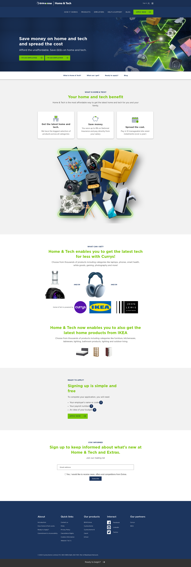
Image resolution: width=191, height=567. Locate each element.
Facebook (116, 522)
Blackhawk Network (91, 554)
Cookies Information (67, 536)
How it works (71, 12)
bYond (86, 536)
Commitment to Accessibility (48, 533)
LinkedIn (116, 527)
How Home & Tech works (46, 525)
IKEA (132, 525)
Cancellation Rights (67, 533)
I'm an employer (57, 58)
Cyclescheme (88, 525)
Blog (128, 12)
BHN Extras (88, 522)
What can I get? (93, 75)
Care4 (86, 533)
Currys (132, 522)
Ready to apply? (111, 75)
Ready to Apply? (43, 529)
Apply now (76, 416)
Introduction (42, 522)
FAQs (63, 525)
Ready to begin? (95, 563)
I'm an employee (30, 58)
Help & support (115, 12)
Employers (99, 12)
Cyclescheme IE (89, 529)
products (86, 12)
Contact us (64, 522)
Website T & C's (66, 540)
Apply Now (141, 12)
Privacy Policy (65, 529)
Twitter (115, 531)
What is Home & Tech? (72, 75)
